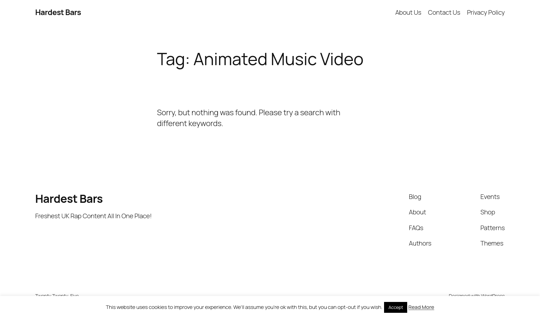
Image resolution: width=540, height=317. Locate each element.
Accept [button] (395, 307)
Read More (421, 307)
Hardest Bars (58, 12)
